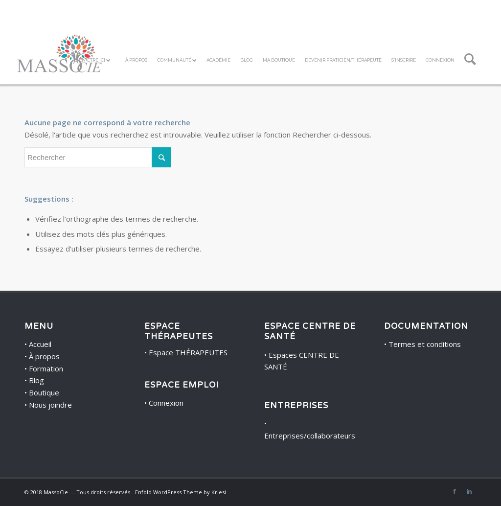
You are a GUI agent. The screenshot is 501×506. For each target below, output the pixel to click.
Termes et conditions (424, 344)
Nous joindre (50, 405)
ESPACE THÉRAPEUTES (178, 332)
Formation (46, 368)
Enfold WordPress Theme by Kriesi (180, 492)
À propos (44, 356)
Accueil (40, 344)
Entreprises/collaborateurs (309, 435)
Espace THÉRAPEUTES (188, 352)
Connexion (166, 403)
